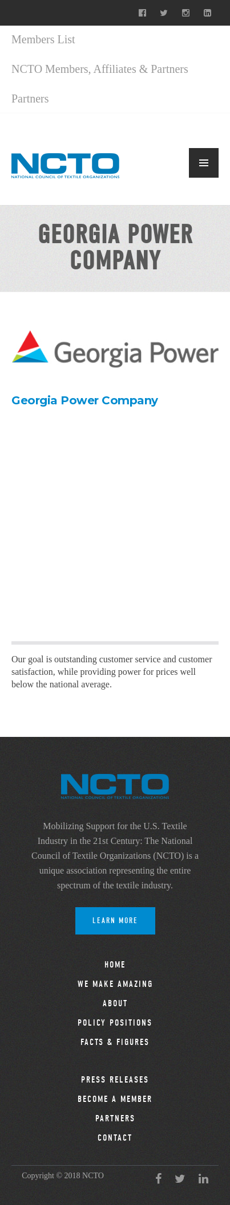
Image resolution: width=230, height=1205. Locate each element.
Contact (115, 1138)
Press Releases (115, 1080)
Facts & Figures (115, 1042)
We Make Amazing (115, 984)
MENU (204, 163)
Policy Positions (115, 1023)
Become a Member (115, 1099)
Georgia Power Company (84, 400)
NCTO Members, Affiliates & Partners (99, 69)
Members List (43, 39)
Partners (30, 98)
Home (115, 965)
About (115, 1003)
